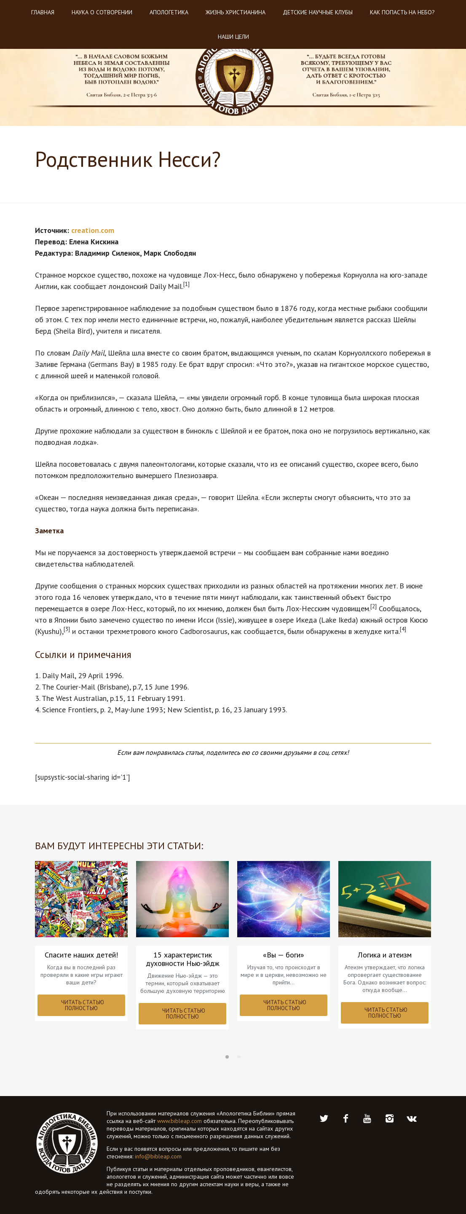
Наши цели (233, 36)
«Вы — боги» (283, 955)
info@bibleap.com (158, 1156)
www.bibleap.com (179, 1121)
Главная (42, 12)
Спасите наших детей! (81, 955)
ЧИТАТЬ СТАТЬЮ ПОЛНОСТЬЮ (82, 1005)
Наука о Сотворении (102, 12)
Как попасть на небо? (402, 12)
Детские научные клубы (318, 12)
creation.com (92, 230)
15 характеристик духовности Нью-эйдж (183, 959)
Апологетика (169, 12)
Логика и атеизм (385, 955)
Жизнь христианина (235, 12)
